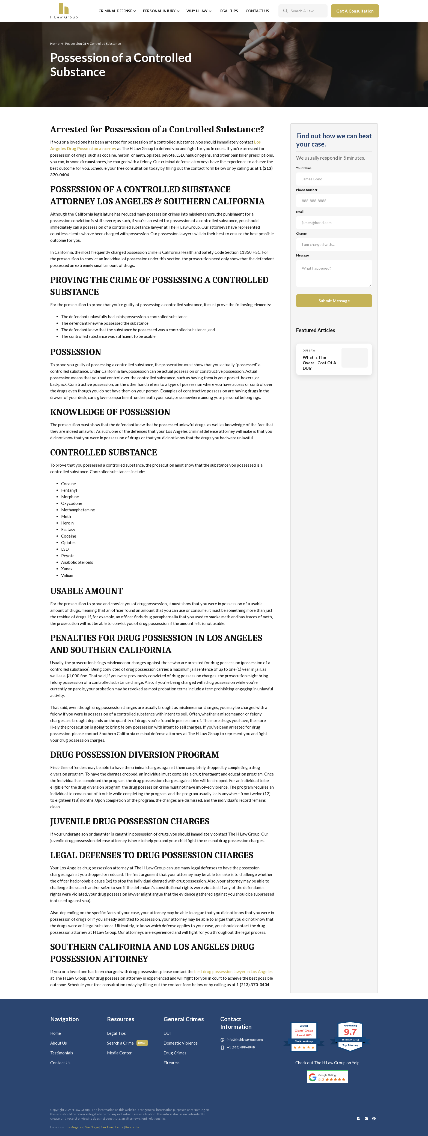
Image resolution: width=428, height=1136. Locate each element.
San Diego (92, 1127)
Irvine (119, 1127)
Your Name (303, 168)
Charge (301, 233)
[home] (64, 11)
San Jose (107, 1127)
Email (300, 211)
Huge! (142, 1043)
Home (55, 43)
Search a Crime (120, 1042)
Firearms (172, 1062)
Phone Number (306, 190)
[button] (117, 11)
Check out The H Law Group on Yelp (327, 1062)
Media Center (119, 1052)
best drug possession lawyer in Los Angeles (233, 971)
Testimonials (61, 1052)
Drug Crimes (175, 1052)
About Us (58, 1042)
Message (302, 255)
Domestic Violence (181, 1042)
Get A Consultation (355, 10)
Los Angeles (74, 1127)
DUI (167, 1033)
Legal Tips (228, 11)
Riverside (132, 1127)
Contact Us (257, 11)
